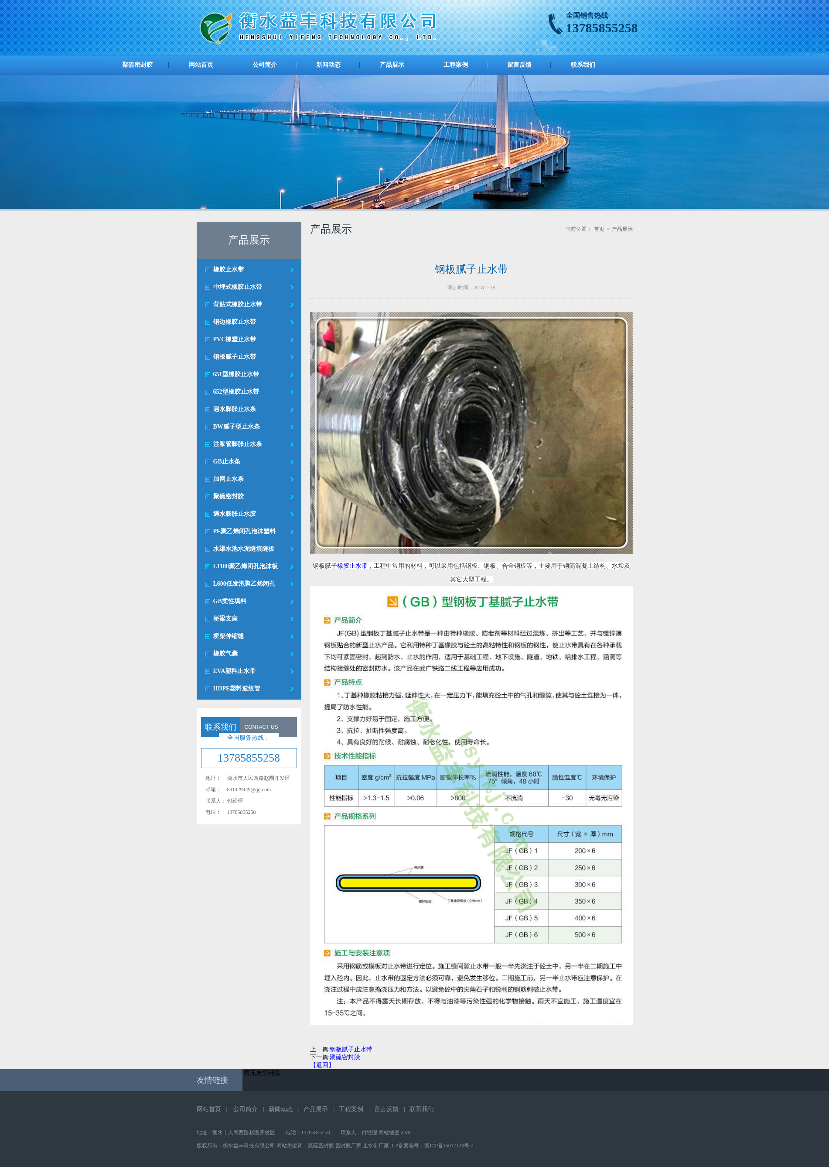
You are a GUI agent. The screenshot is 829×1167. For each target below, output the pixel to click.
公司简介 (264, 65)
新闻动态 (328, 65)
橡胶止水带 (352, 565)
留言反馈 (519, 65)
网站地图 (389, 1132)
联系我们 (583, 65)
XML (407, 1132)
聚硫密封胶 (137, 65)
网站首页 (201, 65)
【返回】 (322, 1065)
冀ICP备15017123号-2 (449, 1146)
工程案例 (455, 65)
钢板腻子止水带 (351, 1049)
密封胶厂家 (348, 1146)
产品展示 (392, 65)
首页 (599, 229)
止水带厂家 (376, 1146)
